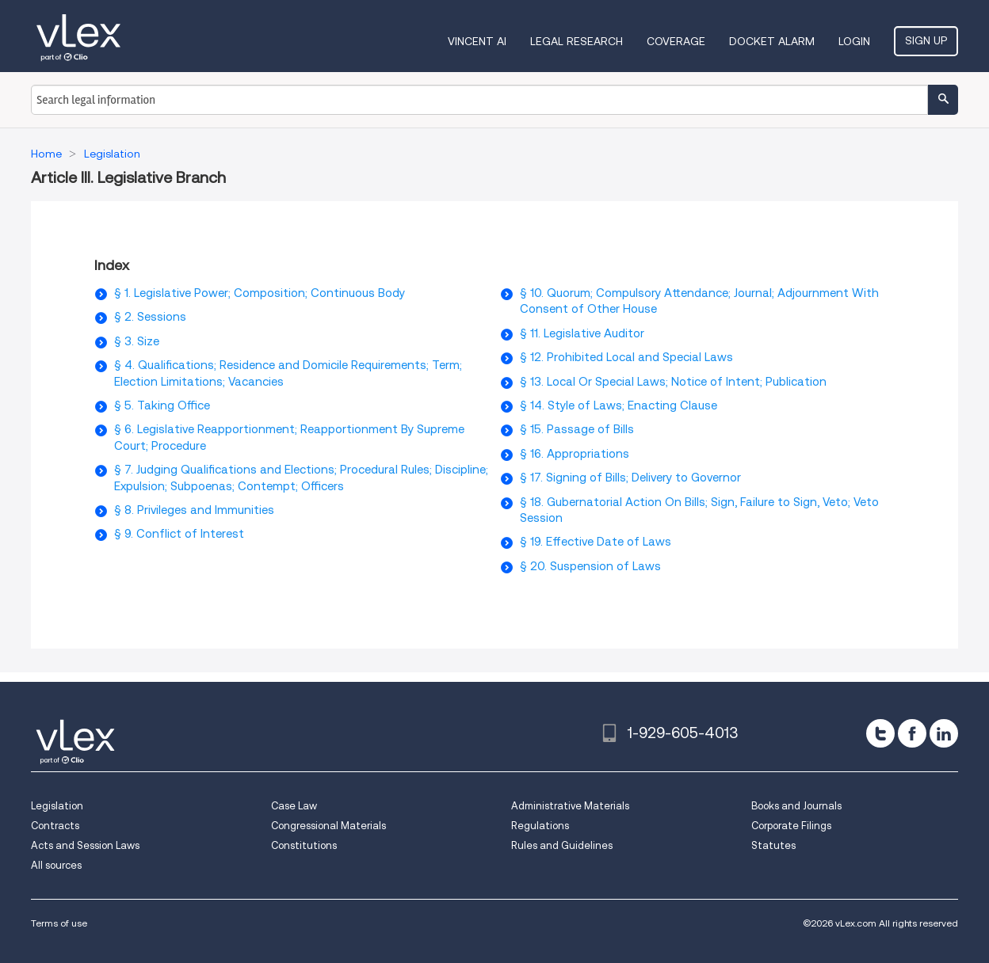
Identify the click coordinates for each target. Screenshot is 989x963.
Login (854, 41)
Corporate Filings (791, 826)
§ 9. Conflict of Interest (179, 533)
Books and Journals (796, 806)
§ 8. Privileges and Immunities (194, 510)
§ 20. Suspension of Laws (590, 566)
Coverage (676, 41)
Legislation (57, 806)
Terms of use (59, 923)
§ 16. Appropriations (574, 453)
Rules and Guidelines (562, 845)
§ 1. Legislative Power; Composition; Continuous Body (259, 293)
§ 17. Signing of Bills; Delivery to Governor (630, 477)
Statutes (773, 845)
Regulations (540, 826)
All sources (56, 865)
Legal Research (576, 41)
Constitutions (304, 845)
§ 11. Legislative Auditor (582, 333)
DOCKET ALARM (772, 41)
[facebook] (912, 733)
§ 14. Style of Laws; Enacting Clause (618, 405)
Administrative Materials (570, 806)
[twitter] (880, 733)
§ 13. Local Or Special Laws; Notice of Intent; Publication (673, 381)
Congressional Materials (328, 826)
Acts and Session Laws (85, 845)
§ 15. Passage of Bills (577, 429)
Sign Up (926, 40)
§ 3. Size (136, 341)
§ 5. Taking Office (162, 405)
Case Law (294, 806)
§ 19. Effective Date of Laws (595, 541)
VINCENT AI (477, 41)
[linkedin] (944, 733)
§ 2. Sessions (150, 316)
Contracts (55, 826)
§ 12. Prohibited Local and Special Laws (626, 357)
